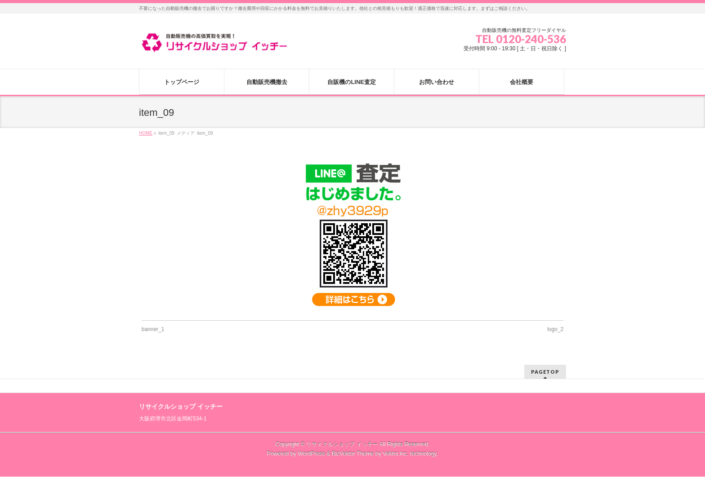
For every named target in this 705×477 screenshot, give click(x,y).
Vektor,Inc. (396, 453)
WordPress (311, 453)
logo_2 (555, 329)
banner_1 (153, 329)
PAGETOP (545, 372)
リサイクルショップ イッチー (342, 444)
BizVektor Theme (353, 453)
